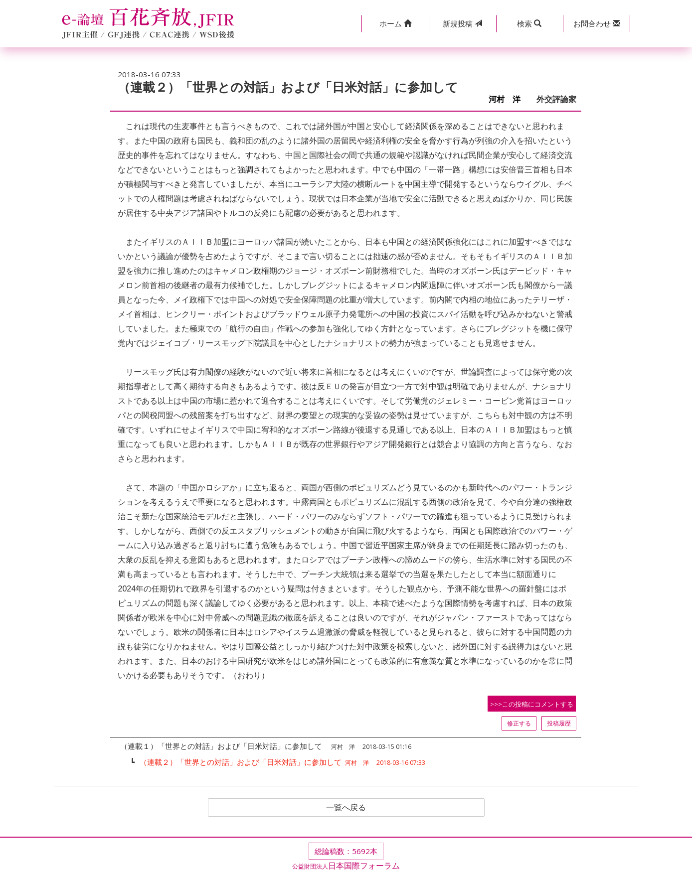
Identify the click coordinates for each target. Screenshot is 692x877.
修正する (519, 723)
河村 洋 (508, 99)
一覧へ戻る (346, 807)
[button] (395, 23)
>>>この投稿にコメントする (531, 704)
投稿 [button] (462, 23)
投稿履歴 (559, 723)
